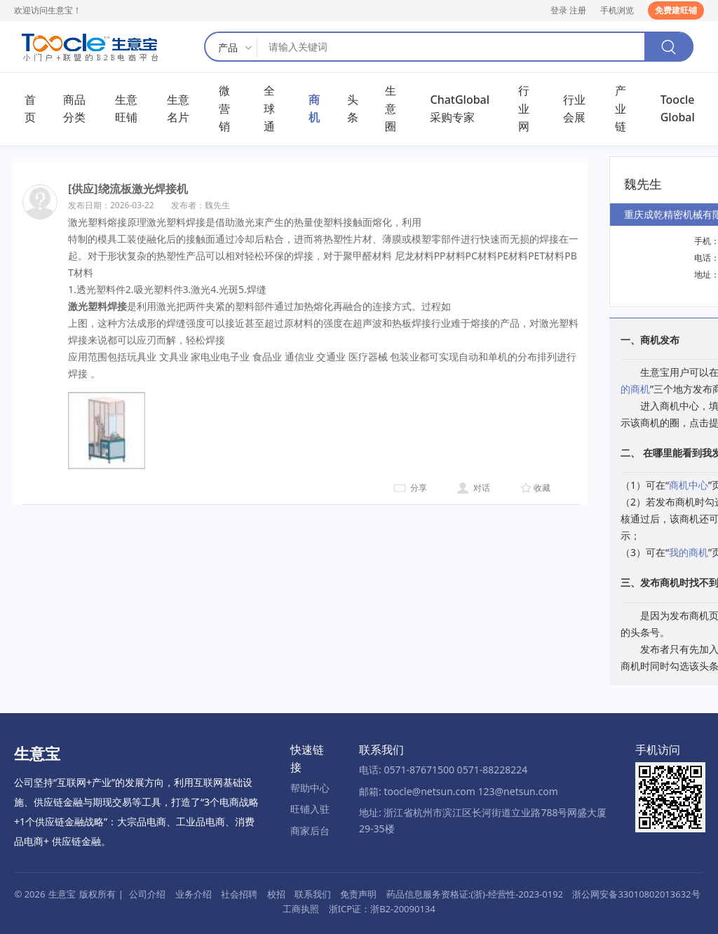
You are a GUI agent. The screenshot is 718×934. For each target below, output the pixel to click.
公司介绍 (147, 894)
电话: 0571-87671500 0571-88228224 (443, 769)
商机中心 (688, 485)
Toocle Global (678, 109)
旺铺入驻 (310, 808)
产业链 (620, 108)
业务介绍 (193, 894)
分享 (418, 488)
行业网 (523, 108)
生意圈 (390, 108)
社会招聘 (239, 894)
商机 (314, 109)
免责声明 (358, 894)
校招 (276, 894)
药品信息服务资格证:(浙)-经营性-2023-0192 (474, 894)
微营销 (224, 108)
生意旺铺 (126, 109)
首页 (30, 109)
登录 (558, 10)
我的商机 (688, 552)
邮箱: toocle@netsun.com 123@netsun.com (458, 791)
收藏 (542, 488)
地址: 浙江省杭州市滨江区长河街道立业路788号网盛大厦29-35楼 (483, 820)
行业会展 (574, 109)
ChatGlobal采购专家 (459, 109)
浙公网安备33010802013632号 (636, 894)
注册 (577, 10)
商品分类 (74, 109)
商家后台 (310, 830)
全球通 (269, 108)
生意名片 (178, 109)
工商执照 (301, 908)
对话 (481, 488)
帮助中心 (310, 787)
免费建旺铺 (676, 10)
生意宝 (62, 894)
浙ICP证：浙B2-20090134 (382, 908)
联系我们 (312, 894)
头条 (352, 109)
